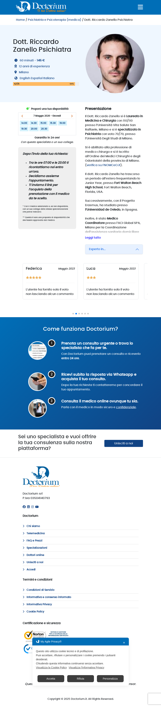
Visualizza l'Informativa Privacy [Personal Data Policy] (86, 667)
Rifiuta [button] (80, 678)
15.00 (43, 123)
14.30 (34, 123)
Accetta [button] (50, 678)
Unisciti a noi (123, 443)
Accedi (29, 569)
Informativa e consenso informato (47, 597)
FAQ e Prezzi (32, 540)
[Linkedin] (28, 507)
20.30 (44, 129)
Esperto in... (97, 249)
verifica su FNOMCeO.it (103, 165)
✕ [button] (124, 642)
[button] (22, 116)
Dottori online (33, 555)
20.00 (34, 129)
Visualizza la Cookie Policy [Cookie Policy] (51, 667)
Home (20, 19)
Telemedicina (34, 533)
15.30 (53, 123)
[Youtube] (37, 507)
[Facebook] (24, 507)
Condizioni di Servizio (38, 590)
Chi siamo (31, 526)
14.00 (24, 123)
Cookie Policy (33, 611)
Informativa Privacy (37, 604)
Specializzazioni (35, 548)
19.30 (24, 129)
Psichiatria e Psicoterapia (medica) (54, 19)
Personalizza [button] (110, 678)
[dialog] (80, 662)
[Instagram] (32, 507)
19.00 (62, 123)
